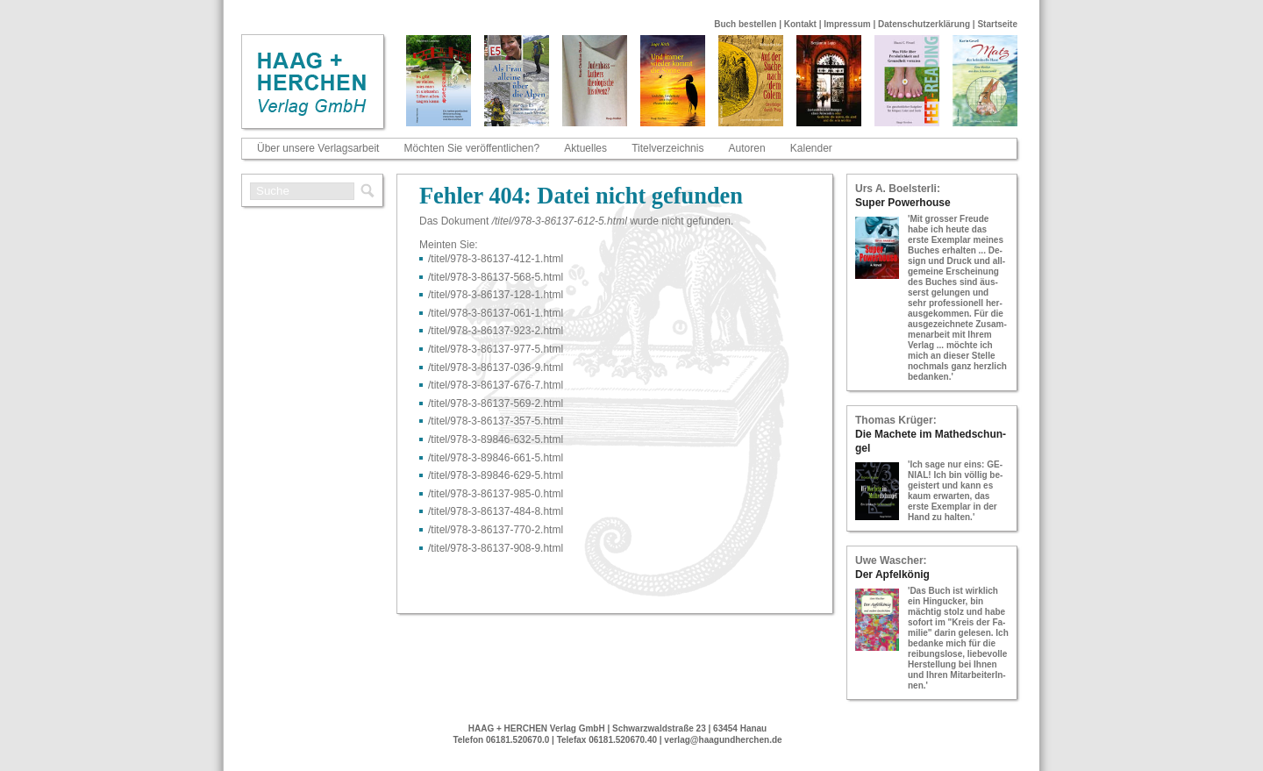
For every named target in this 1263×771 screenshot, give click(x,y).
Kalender (811, 148)
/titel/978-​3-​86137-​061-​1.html (495, 313)
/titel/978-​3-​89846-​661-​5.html (495, 458)
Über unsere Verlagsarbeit (318, 148)
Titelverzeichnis (667, 148)
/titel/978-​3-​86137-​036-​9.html (495, 367)
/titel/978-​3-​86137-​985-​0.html (495, 494)
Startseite (997, 24)
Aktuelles (585, 148)
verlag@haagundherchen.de (722, 740)
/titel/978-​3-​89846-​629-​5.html (495, 475)
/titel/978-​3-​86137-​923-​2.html (495, 331)
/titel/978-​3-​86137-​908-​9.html (495, 548)
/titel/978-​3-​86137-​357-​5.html (495, 421)
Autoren (747, 148)
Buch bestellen (745, 24)
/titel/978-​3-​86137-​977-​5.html (495, 349)
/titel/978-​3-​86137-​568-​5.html (495, 277)
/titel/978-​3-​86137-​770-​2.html (495, 530)
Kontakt (800, 24)
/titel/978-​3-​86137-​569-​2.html (495, 403)
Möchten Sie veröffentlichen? (472, 148)
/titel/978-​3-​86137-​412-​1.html (495, 259)
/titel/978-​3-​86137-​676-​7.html (495, 385)
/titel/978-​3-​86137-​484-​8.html (495, 511)
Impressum (847, 24)
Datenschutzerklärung (924, 24)
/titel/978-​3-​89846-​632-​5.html (495, 439)
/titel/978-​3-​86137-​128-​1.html (495, 295)
